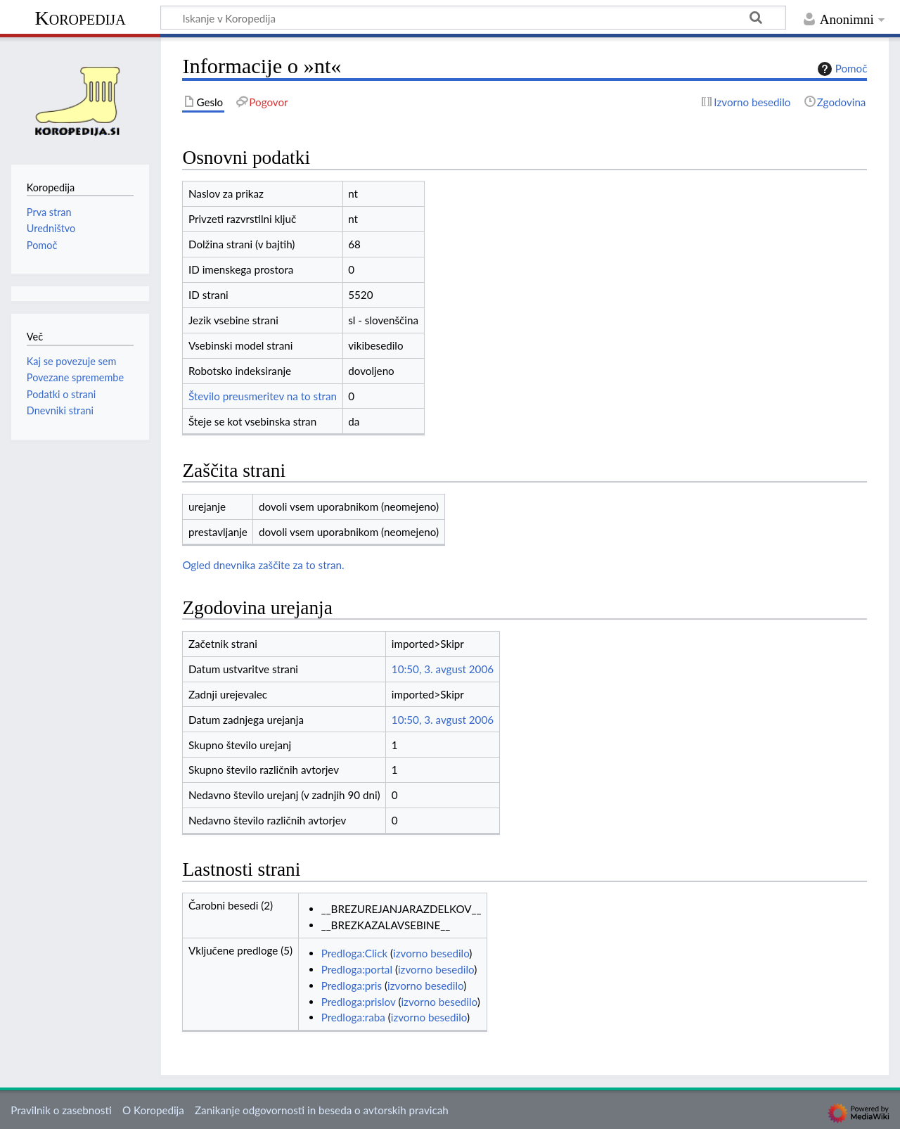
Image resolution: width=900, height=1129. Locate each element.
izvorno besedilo (431, 953)
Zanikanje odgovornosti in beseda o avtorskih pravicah (322, 1110)
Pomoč (841, 69)
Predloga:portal (356, 969)
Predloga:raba (353, 1017)
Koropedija (79, 18)
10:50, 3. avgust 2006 (443, 669)
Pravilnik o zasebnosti (61, 1110)
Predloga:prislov (358, 1001)
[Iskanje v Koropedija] (473, 17)
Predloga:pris (351, 985)
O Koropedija (153, 1110)
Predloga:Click (354, 953)
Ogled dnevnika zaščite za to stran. (263, 565)
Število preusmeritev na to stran (262, 396)
